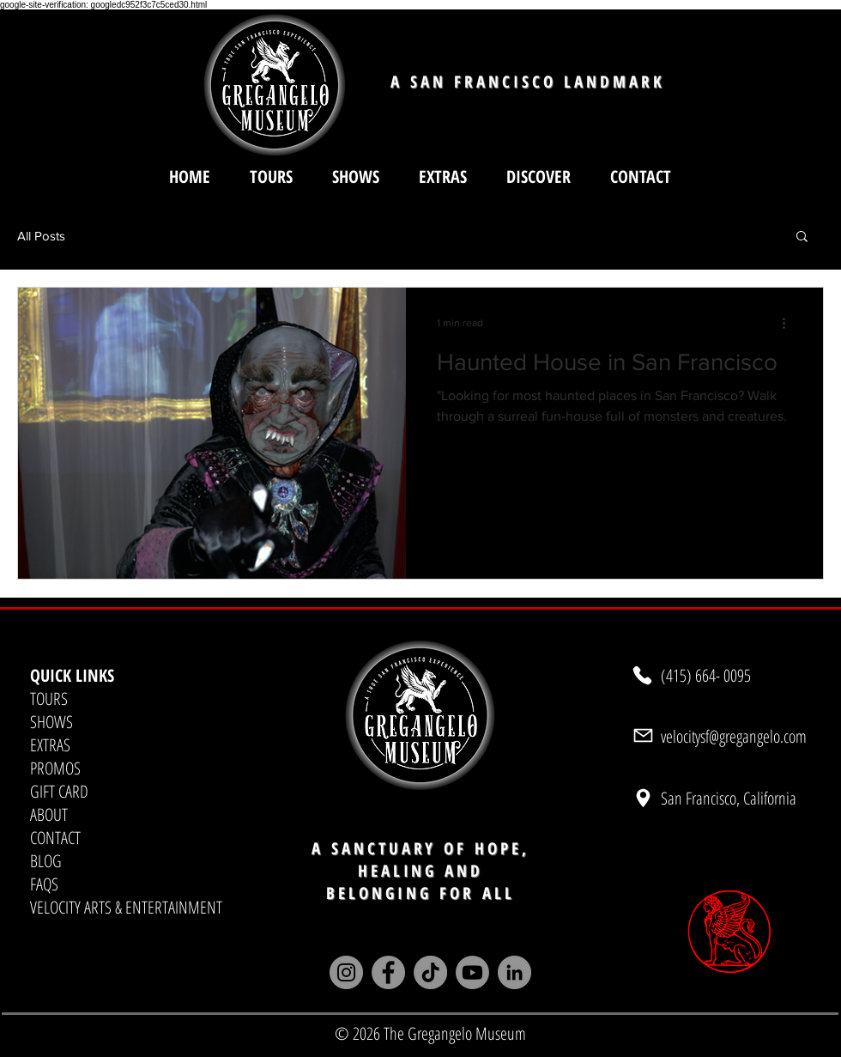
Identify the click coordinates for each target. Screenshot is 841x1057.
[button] (538, 176)
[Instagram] (346, 972)
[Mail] (642, 736)
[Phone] (642, 676)
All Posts (41, 235)
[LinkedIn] (514, 972)
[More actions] (789, 323)
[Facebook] (388, 972)
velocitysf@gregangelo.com (734, 736)
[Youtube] (472, 972)
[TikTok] (430, 972)
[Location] (642, 798)
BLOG (46, 860)
